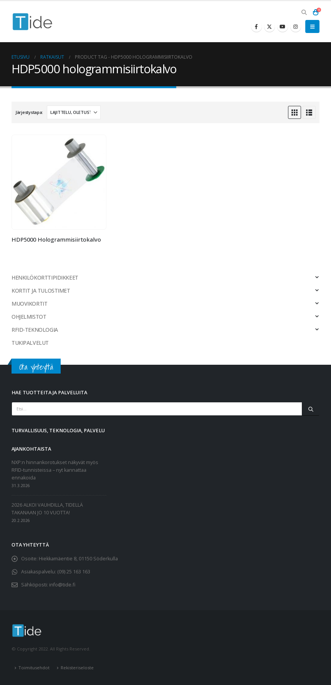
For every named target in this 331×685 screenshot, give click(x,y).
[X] (269, 26)
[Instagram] (295, 26)
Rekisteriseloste (77, 667)
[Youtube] (282, 26)
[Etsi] (310, 409)
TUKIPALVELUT (30, 342)
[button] (304, 12)
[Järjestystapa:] (74, 112)
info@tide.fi (62, 584)
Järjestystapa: (29, 112)
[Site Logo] (33, 22)
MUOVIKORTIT (29, 303)
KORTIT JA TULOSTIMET (41, 290)
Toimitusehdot (34, 667)
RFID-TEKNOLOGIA (35, 329)
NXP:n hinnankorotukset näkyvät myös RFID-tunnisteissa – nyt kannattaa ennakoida (55, 470)
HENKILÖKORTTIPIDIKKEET (45, 277)
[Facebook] (256, 26)
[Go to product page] (59, 182)
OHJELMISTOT (29, 316)
